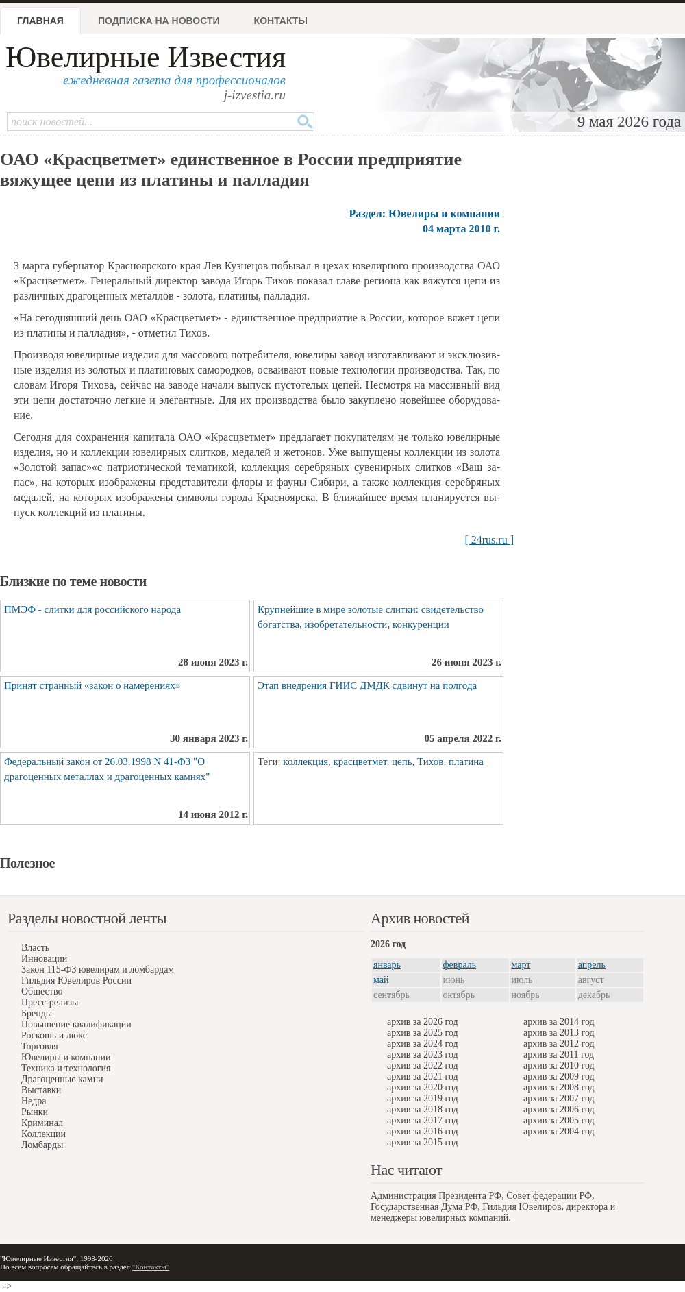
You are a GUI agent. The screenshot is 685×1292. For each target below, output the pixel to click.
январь (387, 965)
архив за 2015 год (422, 1142)
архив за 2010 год (559, 1065)
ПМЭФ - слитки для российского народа (92, 609)
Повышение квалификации (76, 1024)
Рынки (34, 1112)
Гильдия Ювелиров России (76, 980)
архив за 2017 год (422, 1120)
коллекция (305, 761)
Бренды (36, 1013)
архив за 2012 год (559, 1043)
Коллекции (43, 1134)
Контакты (281, 20)
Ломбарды (42, 1145)
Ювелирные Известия (145, 57)
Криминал (42, 1123)
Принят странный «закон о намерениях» (92, 685)
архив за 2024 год (422, 1043)
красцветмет (360, 761)
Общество (41, 991)
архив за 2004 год (559, 1131)
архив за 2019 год (422, 1098)
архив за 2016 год (422, 1131)
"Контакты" (150, 1267)
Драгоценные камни (62, 1079)
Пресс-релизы (49, 1002)
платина (466, 761)
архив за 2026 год (422, 1021)
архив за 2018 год (422, 1109)
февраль (460, 965)
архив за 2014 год (559, 1021)
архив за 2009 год (559, 1076)
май (380, 980)
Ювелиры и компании (65, 1057)
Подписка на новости (159, 20)
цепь (402, 761)
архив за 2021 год (422, 1076)
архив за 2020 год (422, 1087)
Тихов (430, 761)
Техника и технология (65, 1068)
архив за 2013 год (559, 1032)
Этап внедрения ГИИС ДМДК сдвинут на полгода (367, 685)
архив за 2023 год (422, 1054)
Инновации (44, 958)
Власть (35, 947)
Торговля (39, 1046)
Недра (33, 1101)
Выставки (41, 1090)
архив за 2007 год (559, 1098)
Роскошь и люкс (54, 1035)
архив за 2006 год (559, 1109)
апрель (592, 965)
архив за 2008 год (559, 1087)
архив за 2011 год (558, 1054)
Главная (40, 20)
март (521, 965)
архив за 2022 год (422, 1065)
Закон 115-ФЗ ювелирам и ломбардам (97, 969)
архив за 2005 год (559, 1120)
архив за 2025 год (422, 1032)
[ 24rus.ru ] (489, 540)
